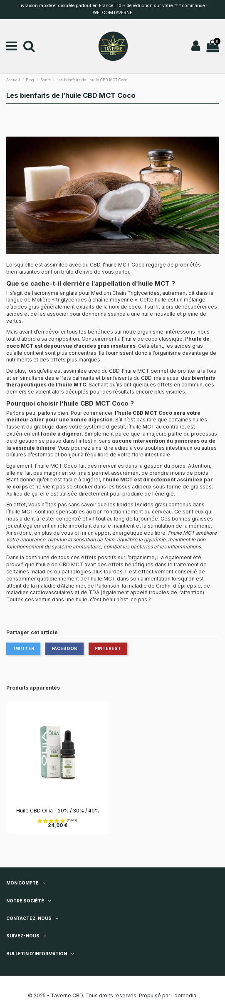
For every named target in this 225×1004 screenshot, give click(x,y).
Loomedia (183, 995)
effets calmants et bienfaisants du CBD (103, 378)
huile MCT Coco (57, 466)
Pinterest (108, 648)
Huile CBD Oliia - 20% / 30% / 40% (57, 810)
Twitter (23, 648)
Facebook (64, 648)
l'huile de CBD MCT (59, 564)
